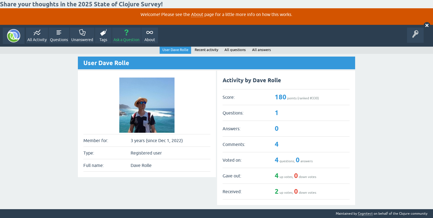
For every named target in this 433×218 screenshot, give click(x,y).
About (197, 14)
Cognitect (365, 214)
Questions (59, 40)
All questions (235, 50)
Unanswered (82, 40)
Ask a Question (126, 40)
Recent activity (206, 50)
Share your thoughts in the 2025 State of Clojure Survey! (81, 4)
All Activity (37, 40)
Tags (103, 40)
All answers (261, 50)
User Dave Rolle (175, 50)
